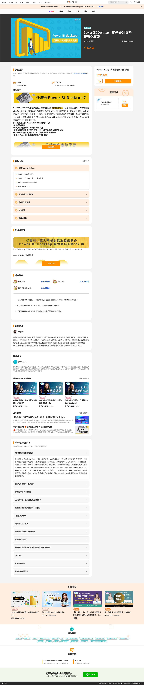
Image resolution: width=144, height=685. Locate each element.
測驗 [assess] (85, 11)
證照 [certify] (77, 11)
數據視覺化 (74, 642)
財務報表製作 (124, 638)
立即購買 (117, 81)
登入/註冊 (137, 2)
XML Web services (71, 638)
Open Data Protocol (86, 638)
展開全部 (51, 147)
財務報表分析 (100, 638)
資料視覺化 (64, 642)
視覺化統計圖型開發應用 (98, 642)
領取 (124, 105)
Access (35, 638)
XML (61, 638)
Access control (44, 638)
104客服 (4, 683)
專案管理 (40, 642)
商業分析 (27, 638)
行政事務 (49, 642)
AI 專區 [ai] (51, 11)
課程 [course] (69, 11)
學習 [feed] (61, 11)
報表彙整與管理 (112, 638)
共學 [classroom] (93, 11)
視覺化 (56, 642)
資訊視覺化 (84, 642)
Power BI (19, 638)
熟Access (55, 638)
